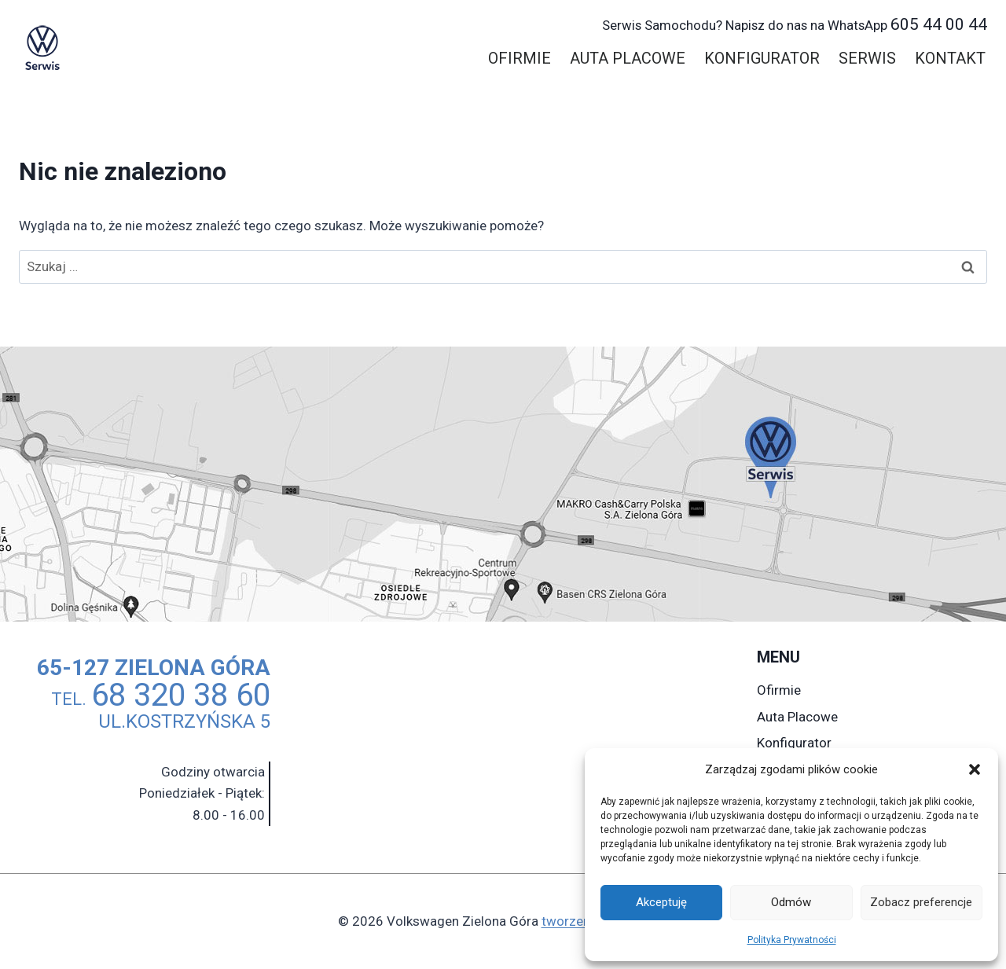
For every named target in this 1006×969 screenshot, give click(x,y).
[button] (974, 769)
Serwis (867, 58)
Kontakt (950, 58)
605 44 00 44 (794, 24)
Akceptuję (661, 902)
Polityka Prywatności (791, 939)
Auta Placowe (627, 58)
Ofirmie (519, 58)
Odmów (791, 902)
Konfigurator (762, 58)
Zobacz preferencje (921, 902)
